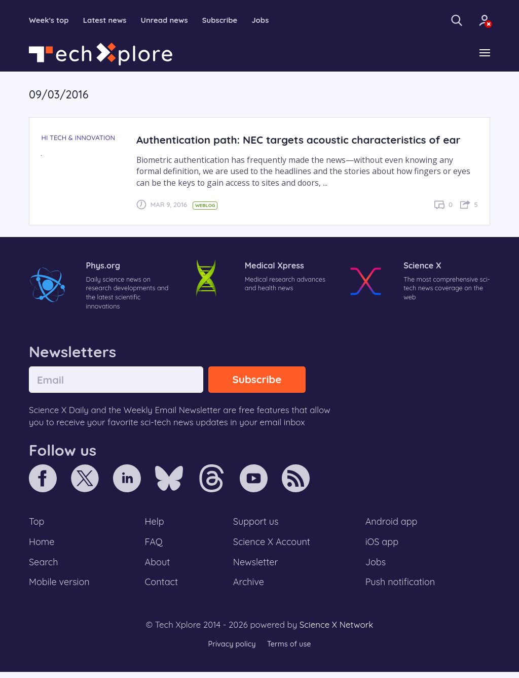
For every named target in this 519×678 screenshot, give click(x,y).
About (158, 567)
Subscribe (231, 20)
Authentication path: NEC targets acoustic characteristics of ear (304, 140)
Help (155, 525)
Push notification (401, 588)
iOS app (382, 545)
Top (37, 525)
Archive (248, 588)
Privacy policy (230, 650)
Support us (255, 525)
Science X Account (272, 545)
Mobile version (60, 588)
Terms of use (290, 650)
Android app (392, 525)
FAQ (154, 545)
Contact (162, 588)
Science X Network (336, 630)
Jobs (273, 20)
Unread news (172, 20)
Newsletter (255, 567)
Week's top (50, 20)
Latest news (109, 20)
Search (44, 567)
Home (42, 545)
